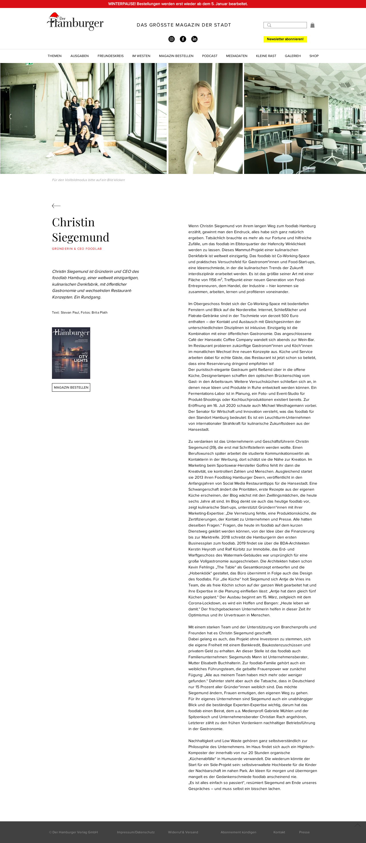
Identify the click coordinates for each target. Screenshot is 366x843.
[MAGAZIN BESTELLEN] (71, 387)
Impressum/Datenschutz (136, 832)
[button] (312, 25)
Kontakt (279, 832)
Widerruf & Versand (183, 832)
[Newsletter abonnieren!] (285, 39)
